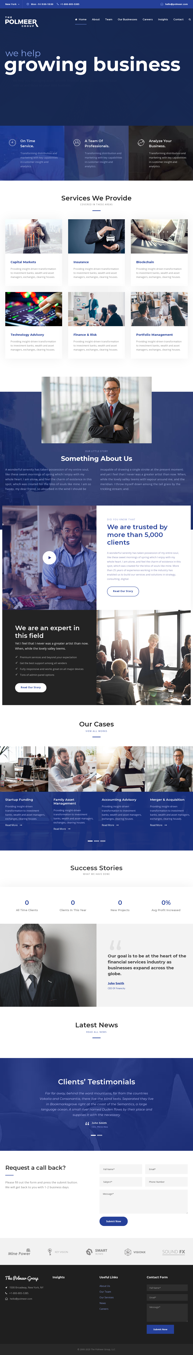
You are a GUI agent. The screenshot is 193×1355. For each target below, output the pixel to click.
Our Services (107, 1297)
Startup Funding (19, 799)
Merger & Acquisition (167, 799)
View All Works (96, 731)
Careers (148, 19)
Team (108, 19)
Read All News (96, 1031)
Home (81, 19)
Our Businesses (127, 19)
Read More (11, 825)
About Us (105, 1286)
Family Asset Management (65, 801)
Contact (178, 19)
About (96, 19)
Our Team (105, 1291)
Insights (163, 19)
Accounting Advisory (119, 799)
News (103, 1303)
